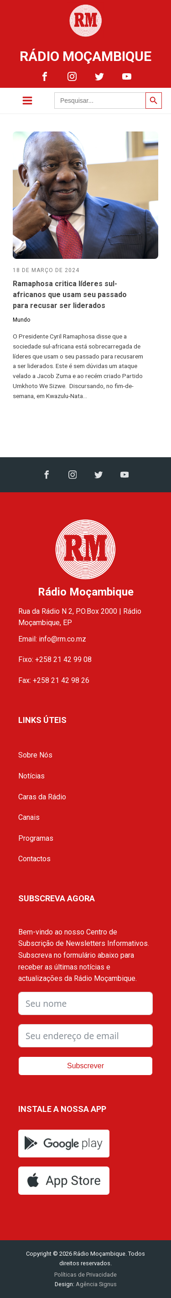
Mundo (21, 320)
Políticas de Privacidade (85, 1274)
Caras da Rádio (42, 797)
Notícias (31, 776)
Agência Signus (95, 1284)
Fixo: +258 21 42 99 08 (55, 659)
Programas (35, 838)
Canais (29, 817)
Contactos (34, 858)
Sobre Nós (35, 755)
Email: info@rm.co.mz (52, 639)
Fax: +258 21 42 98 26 (53, 680)
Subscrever (85, 1066)
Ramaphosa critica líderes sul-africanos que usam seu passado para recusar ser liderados (70, 294)
